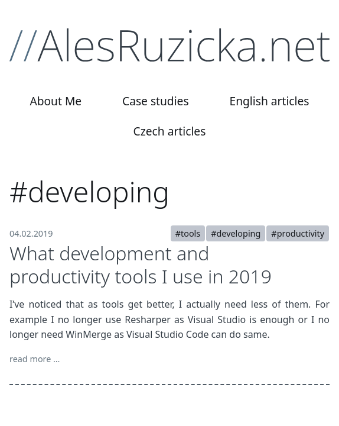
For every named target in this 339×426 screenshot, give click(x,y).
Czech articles (169, 131)
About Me (56, 101)
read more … (34, 358)
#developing (235, 233)
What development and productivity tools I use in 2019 (140, 264)
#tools (188, 233)
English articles (269, 101)
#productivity (297, 233)
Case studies (155, 101)
